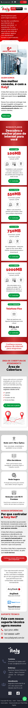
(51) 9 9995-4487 (5, 2)
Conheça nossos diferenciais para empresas (14, 558)
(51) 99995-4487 (12, 634)
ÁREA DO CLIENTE (24, 2)
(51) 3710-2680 (11, 630)
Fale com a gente (12, 405)
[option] (14, 27)
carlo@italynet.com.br (19, 663)
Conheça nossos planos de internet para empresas (14, 346)
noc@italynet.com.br (14, 638)
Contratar (14, 181)
